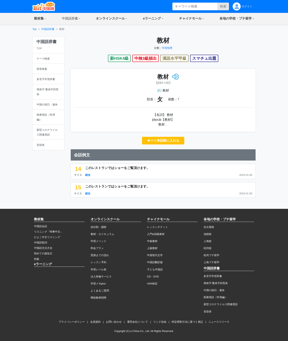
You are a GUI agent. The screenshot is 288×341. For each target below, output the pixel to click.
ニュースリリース (218, 321)
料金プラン (97, 248)
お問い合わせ (114, 321)
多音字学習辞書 (213, 276)
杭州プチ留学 (211, 255)
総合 (87, 174)
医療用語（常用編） (215, 297)
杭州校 (207, 248)
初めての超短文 (43, 253)
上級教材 (152, 248)
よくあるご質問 (100, 290)
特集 (36, 259)
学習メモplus (98, 283)
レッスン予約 (98, 262)
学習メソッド (98, 241)
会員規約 (95, 321)
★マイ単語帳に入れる (163, 140)
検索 (223, 6)
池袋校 (207, 234)
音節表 (207, 311)
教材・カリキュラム (102, 234)
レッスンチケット (157, 227)
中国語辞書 (47, 29)
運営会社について (137, 321)
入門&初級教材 (156, 234)
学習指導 (167, 47)
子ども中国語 (155, 269)
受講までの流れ (100, 255)
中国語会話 (40, 226)
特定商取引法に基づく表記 (187, 321)
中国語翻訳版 (155, 262)
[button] (40, 19)
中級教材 (152, 241)
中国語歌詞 (40, 242)
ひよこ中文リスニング (47, 237)
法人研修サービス (101, 276)
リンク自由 (159, 321)
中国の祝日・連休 (214, 290)
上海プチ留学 (211, 262)
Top (34, 29)
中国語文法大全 (43, 247)
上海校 (207, 241)
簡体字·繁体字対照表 (216, 283)
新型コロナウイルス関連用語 (221, 304)
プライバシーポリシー (72, 321)
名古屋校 (209, 227)
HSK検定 (152, 283)
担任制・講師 (98, 227)
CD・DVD (153, 276)
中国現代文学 (155, 255)
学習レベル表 (98, 269)
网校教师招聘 (98, 297)
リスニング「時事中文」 (48, 231)
